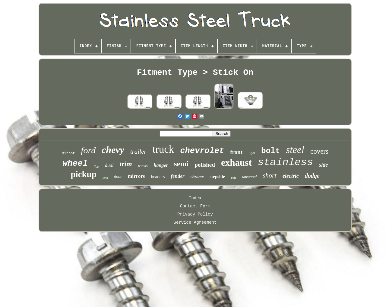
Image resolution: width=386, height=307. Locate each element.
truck (163, 149)
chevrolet (202, 150)
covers (319, 151)
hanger (161, 165)
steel (295, 149)
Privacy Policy (195, 214)
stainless (285, 162)
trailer (138, 151)
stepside (217, 176)
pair (233, 177)
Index (195, 198)
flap (96, 166)
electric (291, 176)
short (269, 175)
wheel (75, 163)
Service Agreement (195, 222)
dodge (312, 175)
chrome (197, 176)
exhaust (236, 162)
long (105, 177)
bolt (270, 150)
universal (249, 176)
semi (181, 164)
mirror (68, 153)
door (118, 176)
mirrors (136, 176)
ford (88, 150)
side (323, 165)
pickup (83, 174)
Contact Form (195, 206)
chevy (113, 149)
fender (177, 176)
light (251, 153)
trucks (143, 165)
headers (158, 176)
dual (109, 165)
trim (125, 164)
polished (205, 164)
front (236, 152)
